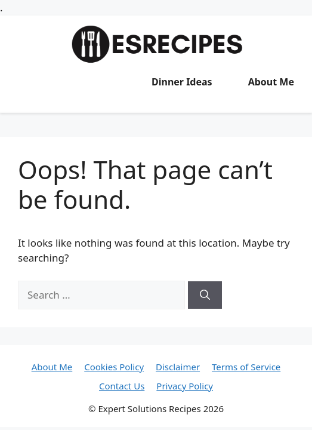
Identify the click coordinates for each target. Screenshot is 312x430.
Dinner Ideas (182, 81)
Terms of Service (246, 367)
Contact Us (121, 386)
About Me (271, 81)
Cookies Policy (114, 367)
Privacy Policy (184, 386)
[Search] (205, 295)
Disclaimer (178, 367)
